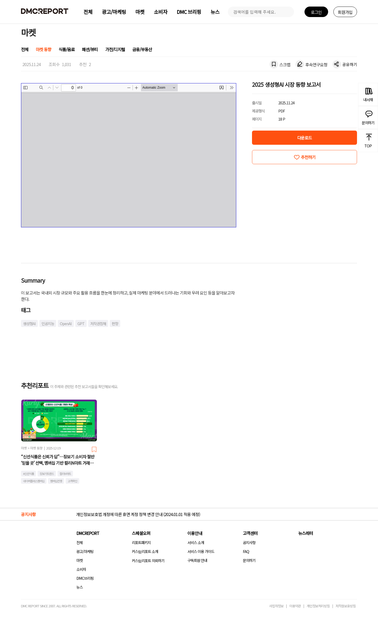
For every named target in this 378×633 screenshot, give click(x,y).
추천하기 (308, 157)
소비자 (160, 11)
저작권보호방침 (345, 605)
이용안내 (194, 533)
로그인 (316, 12)
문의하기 (249, 560)
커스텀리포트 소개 (145, 551)
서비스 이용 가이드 (200, 551)
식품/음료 (67, 49)
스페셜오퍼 (141, 533)
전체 (87, 11)
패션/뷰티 (90, 49)
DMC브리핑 (84, 578)
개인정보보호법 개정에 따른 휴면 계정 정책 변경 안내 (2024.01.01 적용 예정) (138, 514)
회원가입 (345, 12)
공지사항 (249, 542)
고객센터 (250, 533)
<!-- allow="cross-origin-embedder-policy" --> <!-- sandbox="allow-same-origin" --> (128, 155)
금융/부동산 (142, 49)
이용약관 (295, 605)
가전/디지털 (115, 49)
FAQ (246, 551)
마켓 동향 (43, 49)
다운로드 (304, 138)
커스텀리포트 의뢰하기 (148, 560)
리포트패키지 (141, 542)
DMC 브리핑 (189, 11)
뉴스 (215, 11)
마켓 (139, 11)
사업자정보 (276, 605)
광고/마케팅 (114, 11)
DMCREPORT (87, 533)
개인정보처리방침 (318, 605)
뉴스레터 (305, 533)
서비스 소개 (195, 542)
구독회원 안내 (197, 560)
